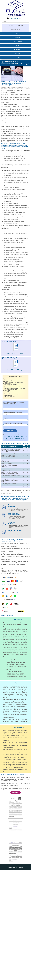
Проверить (15, 792)
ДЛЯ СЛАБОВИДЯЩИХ (13, 18)
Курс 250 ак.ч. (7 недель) (15, 353)
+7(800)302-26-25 (15, 27)
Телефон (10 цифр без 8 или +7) (13, 412)
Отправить (10, 430)
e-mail (5, 418)
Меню (4, 21)
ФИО (5, 407)
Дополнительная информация (13, 423)
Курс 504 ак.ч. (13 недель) (15, 370)
